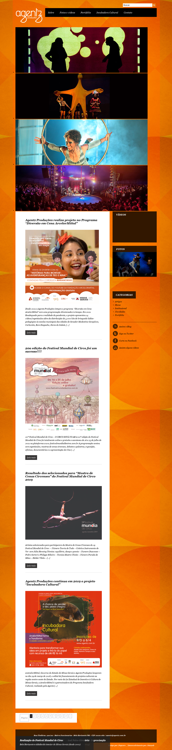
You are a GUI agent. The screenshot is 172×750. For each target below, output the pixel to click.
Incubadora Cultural (107, 12)
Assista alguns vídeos (129, 348)
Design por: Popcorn (117, 745)
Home (118, 305)
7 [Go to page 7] (54, 716)
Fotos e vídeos (67, 12)
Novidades (120, 312)
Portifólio (86, 12)
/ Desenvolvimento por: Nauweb (140, 745)
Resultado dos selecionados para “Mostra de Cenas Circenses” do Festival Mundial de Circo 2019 (60, 476)
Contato (128, 12)
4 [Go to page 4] (42, 716)
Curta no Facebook (128, 341)
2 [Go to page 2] (34, 716)
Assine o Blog (125, 326)
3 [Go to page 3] (38, 716)
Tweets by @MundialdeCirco (126, 281)
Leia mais (31, 332)
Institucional (121, 308)
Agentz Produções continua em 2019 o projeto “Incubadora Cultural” (60, 583)
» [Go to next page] (70, 716)
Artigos (118, 301)
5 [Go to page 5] (46, 716)
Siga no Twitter (126, 333)
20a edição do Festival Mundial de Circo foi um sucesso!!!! (61, 350)
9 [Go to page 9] (61, 716)
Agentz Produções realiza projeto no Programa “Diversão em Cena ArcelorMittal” (61, 221)
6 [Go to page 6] (50, 716)
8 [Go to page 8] (57, 716)
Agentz (29, 15)
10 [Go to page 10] (66, 716)
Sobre (51, 12)
